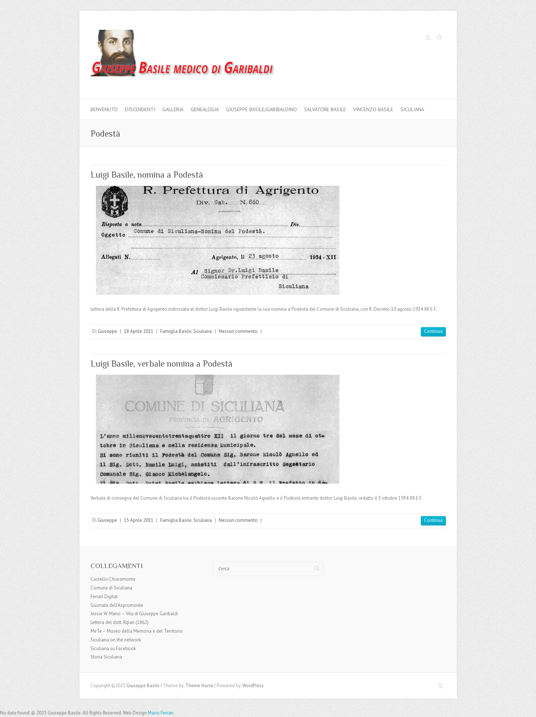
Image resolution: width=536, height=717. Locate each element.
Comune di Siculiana (111, 588)
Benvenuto (104, 109)
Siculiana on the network (115, 640)
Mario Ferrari (160, 713)
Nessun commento (238, 331)
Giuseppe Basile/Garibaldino (261, 109)
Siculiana (412, 109)
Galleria (173, 109)
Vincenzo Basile (373, 109)
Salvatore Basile (325, 109)
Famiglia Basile (176, 331)
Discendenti (140, 109)
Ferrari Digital (104, 596)
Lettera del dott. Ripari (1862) (119, 622)
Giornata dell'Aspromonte (116, 605)
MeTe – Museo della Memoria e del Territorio (136, 631)
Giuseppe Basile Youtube (427, 37)
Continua (433, 331)
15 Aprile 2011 (138, 520)
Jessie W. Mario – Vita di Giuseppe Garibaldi (134, 614)
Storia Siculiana (106, 657)
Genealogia (205, 109)
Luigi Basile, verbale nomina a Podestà (161, 363)
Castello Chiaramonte (113, 579)
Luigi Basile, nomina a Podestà (146, 175)
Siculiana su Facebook (113, 648)
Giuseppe (107, 331)
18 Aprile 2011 (138, 331)
